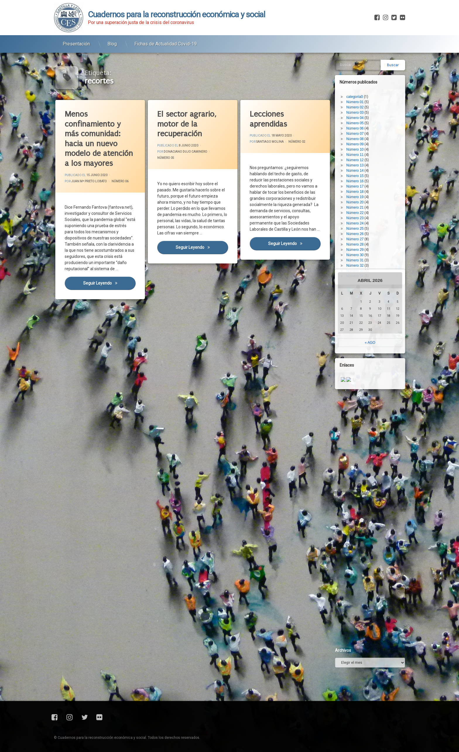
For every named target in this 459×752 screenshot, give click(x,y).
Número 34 (363, 202)
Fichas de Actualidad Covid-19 (165, 37)
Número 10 (363, 75)
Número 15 (363, 102)
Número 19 (363, 123)
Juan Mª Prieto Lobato (89, 181)
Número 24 (363, 149)
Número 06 (119, 181)
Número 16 (363, 107)
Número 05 (165, 157)
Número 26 (363, 160)
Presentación (76, 37)
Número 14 (363, 96)
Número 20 (363, 128)
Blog (112, 37)
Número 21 (363, 133)
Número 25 (363, 154)
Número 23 (363, 144)
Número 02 (296, 142)
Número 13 (363, 91)
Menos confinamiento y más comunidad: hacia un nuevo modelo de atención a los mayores (98, 137)
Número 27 (363, 165)
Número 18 (363, 117)
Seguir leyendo (108, 280)
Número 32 (363, 191)
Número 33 (363, 197)
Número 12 (363, 86)
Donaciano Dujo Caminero (185, 151)
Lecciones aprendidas (268, 118)
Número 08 (363, 65)
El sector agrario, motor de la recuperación (185, 123)
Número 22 (363, 139)
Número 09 (363, 70)
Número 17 (363, 112)
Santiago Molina (270, 141)
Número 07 (363, 59)
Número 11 (363, 81)
